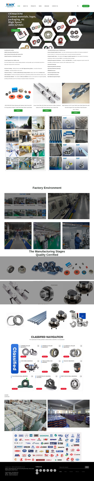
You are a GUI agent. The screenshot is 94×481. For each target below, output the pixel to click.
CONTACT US (55, 6)
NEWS (40, 6)
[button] (45, 46)
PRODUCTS (33, 6)
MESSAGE (47, 6)
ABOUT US (25, 6)
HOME (18, 6)
